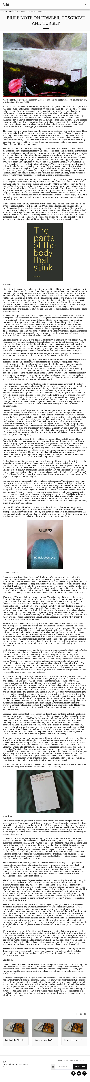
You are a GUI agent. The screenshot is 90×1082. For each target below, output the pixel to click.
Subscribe (80, 1067)
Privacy (5, 1067)
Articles (12, 11)
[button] (85, 4)
